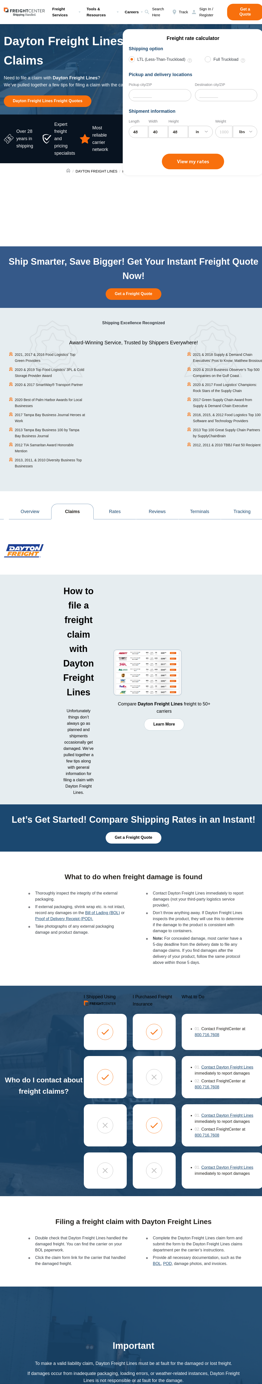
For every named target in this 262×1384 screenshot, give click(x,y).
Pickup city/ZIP (140, 85)
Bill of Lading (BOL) (102, 913)
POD (167, 1263)
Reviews (157, 511)
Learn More (164, 724)
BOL (157, 1263)
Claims (72, 511)
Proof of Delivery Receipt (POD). (64, 919)
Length (134, 121)
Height (173, 121)
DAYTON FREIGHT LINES (96, 171)
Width (153, 121)
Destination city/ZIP (210, 85)
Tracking (241, 511)
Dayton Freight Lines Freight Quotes (47, 101)
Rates (115, 511)
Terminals (199, 511)
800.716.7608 (207, 1035)
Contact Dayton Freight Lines (227, 1067)
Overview (30, 511)
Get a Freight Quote (133, 294)
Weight (220, 121)
